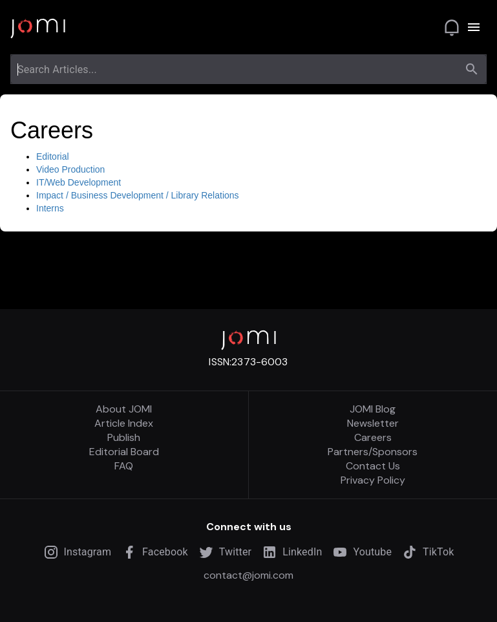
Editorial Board (124, 452)
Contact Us (373, 466)
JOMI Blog (373, 409)
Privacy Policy (373, 480)
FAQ (123, 466)
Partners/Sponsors (373, 452)
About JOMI (124, 409)
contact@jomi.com (248, 575)
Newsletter (373, 423)
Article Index (123, 423)
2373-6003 (259, 362)
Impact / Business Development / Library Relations (137, 195)
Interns (50, 208)
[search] (472, 69)
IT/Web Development (78, 182)
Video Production (70, 169)
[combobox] (236, 69)
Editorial (52, 156)
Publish (123, 438)
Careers (373, 438)
